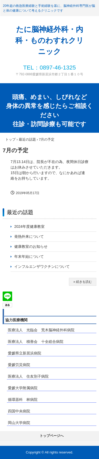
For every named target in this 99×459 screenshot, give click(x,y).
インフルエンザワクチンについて (43, 266)
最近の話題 (20, 212)
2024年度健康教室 (29, 226)
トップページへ (52, 436)
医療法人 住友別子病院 (28, 376)
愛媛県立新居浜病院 (24, 353)
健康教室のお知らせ (31, 246)
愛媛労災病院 (19, 365)
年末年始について (29, 256)
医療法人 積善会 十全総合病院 (35, 341)
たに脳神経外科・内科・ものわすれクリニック (49, 40)
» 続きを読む (82, 282)
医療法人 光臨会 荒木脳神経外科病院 (41, 330)
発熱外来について (29, 236)
